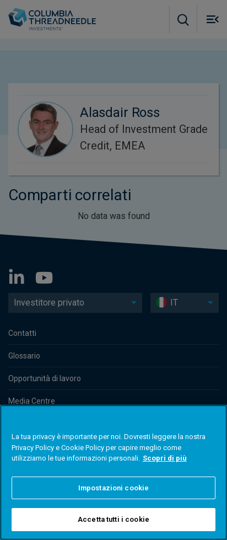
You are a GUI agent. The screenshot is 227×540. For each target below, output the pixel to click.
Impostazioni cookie (113, 488)
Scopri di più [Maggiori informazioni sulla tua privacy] (165, 458)
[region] (113, 472)
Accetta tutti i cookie (113, 519)
